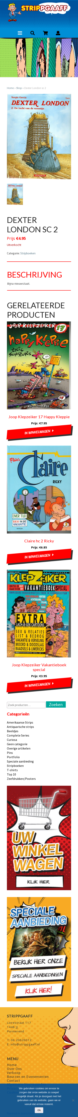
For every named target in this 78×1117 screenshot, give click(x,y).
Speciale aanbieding (20, 761)
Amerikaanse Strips (20, 722)
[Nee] (73, 1100)
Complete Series (18, 735)
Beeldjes (12, 731)
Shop (19, 88)
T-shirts (12, 770)
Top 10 (11, 774)
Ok (39, 1110)
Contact (13, 1080)
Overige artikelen (18, 748)
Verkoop (14, 1072)
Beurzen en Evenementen (28, 1076)
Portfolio (13, 757)
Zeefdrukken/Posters (21, 779)
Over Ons (14, 1068)
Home (10, 88)
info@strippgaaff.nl (25, 1044)
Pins (10, 753)
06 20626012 (21, 1040)
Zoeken (56, 704)
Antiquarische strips (20, 727)
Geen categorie (17, 744)
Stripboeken (28, 253)
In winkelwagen (37, 432)
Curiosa (12, 740)
